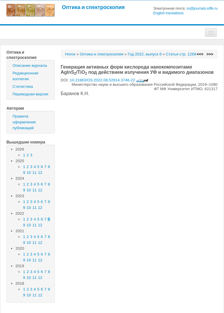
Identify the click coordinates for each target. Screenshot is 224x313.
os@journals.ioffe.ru (202, 8)
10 (29, 172)
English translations (168, 13)
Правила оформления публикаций (24, 122)
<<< (200, 54)
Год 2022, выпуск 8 (145, 54)
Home (70, 54)
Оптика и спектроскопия (93, 7)
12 (40, 172)
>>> (209, 54)
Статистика (23, 86)
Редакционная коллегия (25, 76)
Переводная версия (30, 94)
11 (34, 172)
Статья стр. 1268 (181, 54)
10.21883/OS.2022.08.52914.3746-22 (109, 80)
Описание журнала (30, 65)
